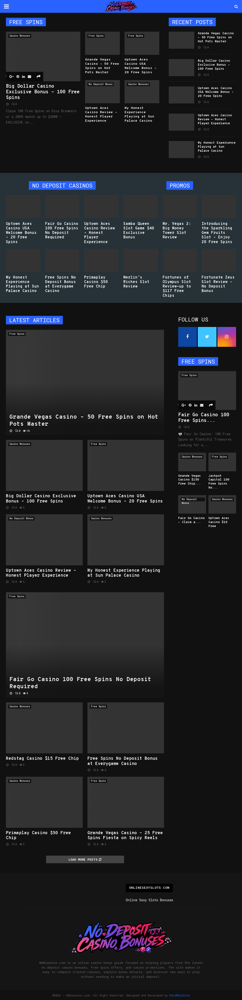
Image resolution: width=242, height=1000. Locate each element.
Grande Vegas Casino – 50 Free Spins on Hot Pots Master (102, 66)
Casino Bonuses (19, 35)
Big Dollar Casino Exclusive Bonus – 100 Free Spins (43, 92)
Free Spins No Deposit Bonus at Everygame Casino (60, 284)
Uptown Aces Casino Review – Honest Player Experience (101, 114)
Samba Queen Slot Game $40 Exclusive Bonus (138, 231)
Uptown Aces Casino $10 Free (218, 522)
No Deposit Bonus (100, 84)
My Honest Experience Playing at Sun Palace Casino (139, 114)
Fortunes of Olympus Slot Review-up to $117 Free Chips (177, 286)
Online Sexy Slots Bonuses (149, 900)
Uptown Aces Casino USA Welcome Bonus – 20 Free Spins (140, 66)
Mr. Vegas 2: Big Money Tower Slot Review (177, 231)
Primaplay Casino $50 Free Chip (96, 282)
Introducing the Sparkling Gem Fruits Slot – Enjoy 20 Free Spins (217, 233)
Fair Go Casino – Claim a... (191, 520)
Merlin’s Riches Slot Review (136, 282)
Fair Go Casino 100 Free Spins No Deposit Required (61, 231)
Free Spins (96, 35)
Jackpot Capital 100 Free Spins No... (218, 482)
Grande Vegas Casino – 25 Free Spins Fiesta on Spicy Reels (125, 835)
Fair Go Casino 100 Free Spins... (203, 418)
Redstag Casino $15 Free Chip (42, 758)
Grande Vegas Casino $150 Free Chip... (189, 480)
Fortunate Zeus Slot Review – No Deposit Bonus (218, 284)
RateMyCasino (179, 995)
